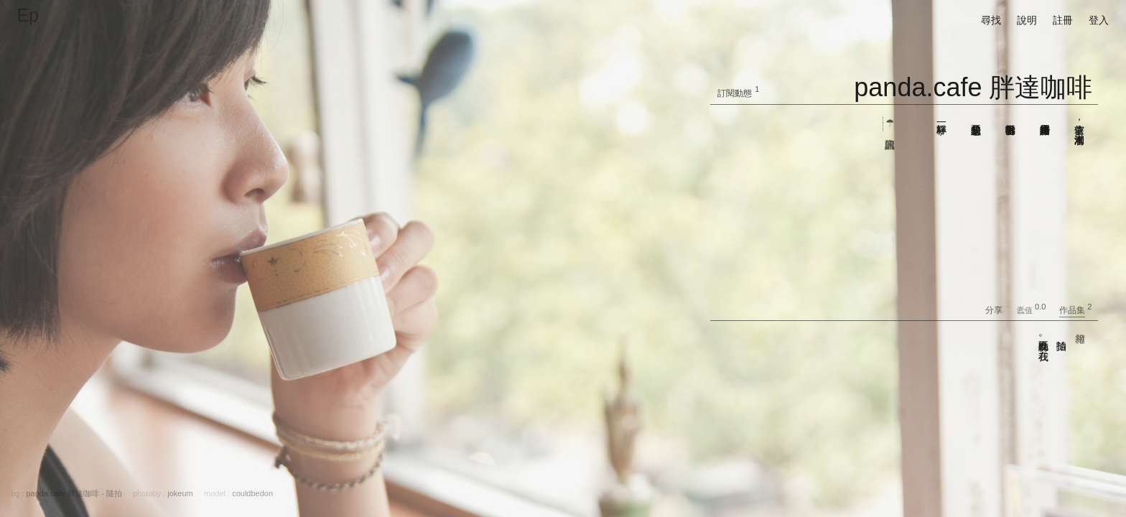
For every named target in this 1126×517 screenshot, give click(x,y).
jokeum (179, 493)
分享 (1000, 310)
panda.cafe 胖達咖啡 (973, 87)
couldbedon (252, 493)
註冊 (1063, 20)
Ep (28, 15)
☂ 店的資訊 (889, 124)
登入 (1099, 20)
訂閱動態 (734, 93)
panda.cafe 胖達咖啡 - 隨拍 (73, 493)
